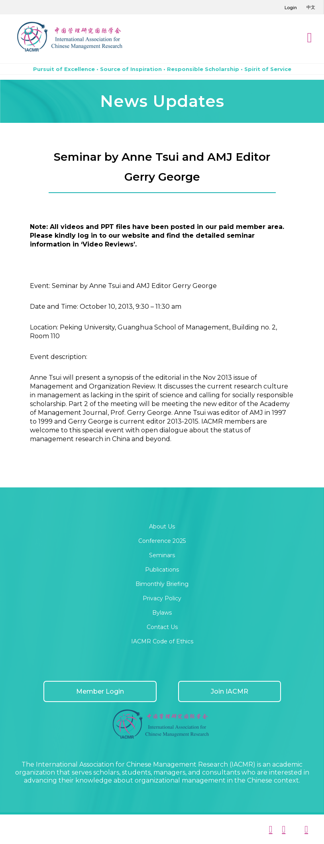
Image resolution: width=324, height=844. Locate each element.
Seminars (162, 555)
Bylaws (162, 612)
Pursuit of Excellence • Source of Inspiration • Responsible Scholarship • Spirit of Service (162, 69)
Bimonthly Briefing (162, 584)
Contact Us (162, 627)
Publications (162, 569)
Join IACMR (229, 691)
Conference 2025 (162, 540)
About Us (162, 526)
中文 (310, 7)
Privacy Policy (162, 598)
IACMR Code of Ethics (162, 641)
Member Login (100, 691)
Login (291, 7)
